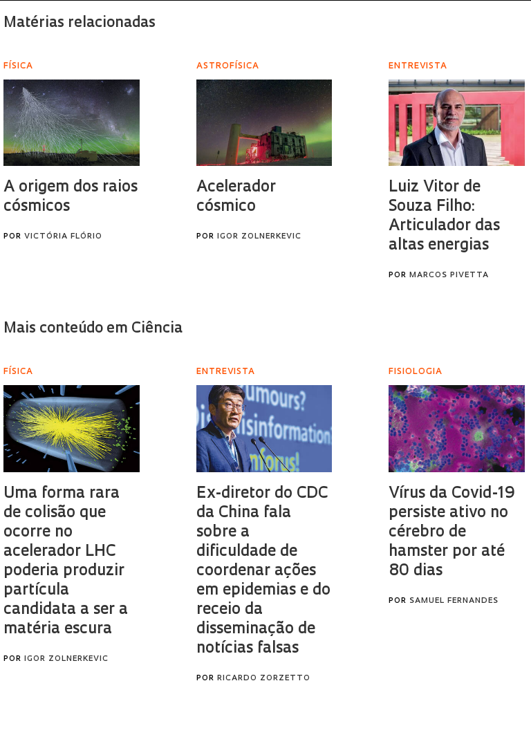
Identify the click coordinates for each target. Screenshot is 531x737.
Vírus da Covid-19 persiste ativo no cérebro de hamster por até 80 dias (452, 532)
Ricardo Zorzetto (263, 678)
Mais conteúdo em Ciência (93, 328)
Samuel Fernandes (454, 601)
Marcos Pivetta (449, 275)
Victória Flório (63, 237)
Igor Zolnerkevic (259, 237)
